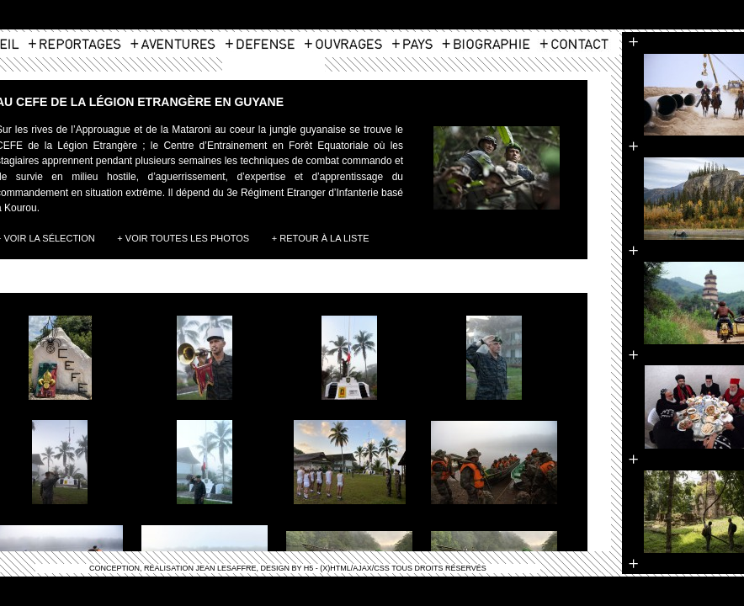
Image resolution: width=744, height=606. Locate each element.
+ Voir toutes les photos (183, 238)
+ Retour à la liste (320, 238)
